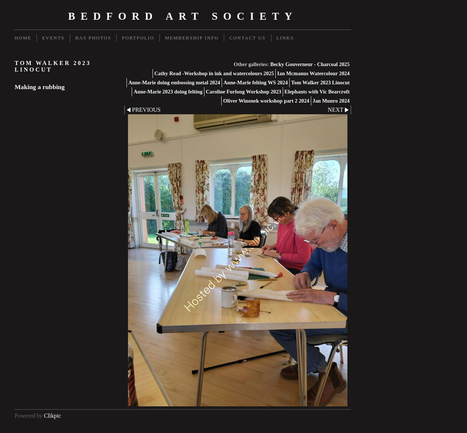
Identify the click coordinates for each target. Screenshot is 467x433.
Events (53, 38)
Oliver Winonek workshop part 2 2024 (266, 101)
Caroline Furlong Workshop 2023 (243, 92)
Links (285, 38)
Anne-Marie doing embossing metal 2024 (174, 82)
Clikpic (52, 416)
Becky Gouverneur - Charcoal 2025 (310, 64)
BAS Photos (93, 38)
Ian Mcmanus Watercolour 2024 (313, 73)
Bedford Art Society (183, 16)
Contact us (247, 38)
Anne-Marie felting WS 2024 (255, 82)
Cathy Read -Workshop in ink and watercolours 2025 (214, 73)
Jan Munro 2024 (331, 101)
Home (23, 38)
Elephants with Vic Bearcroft (317, 92)
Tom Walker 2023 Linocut (320, 82)
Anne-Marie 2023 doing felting (167, 92)
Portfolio (138, 38)
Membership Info (192, 38)
